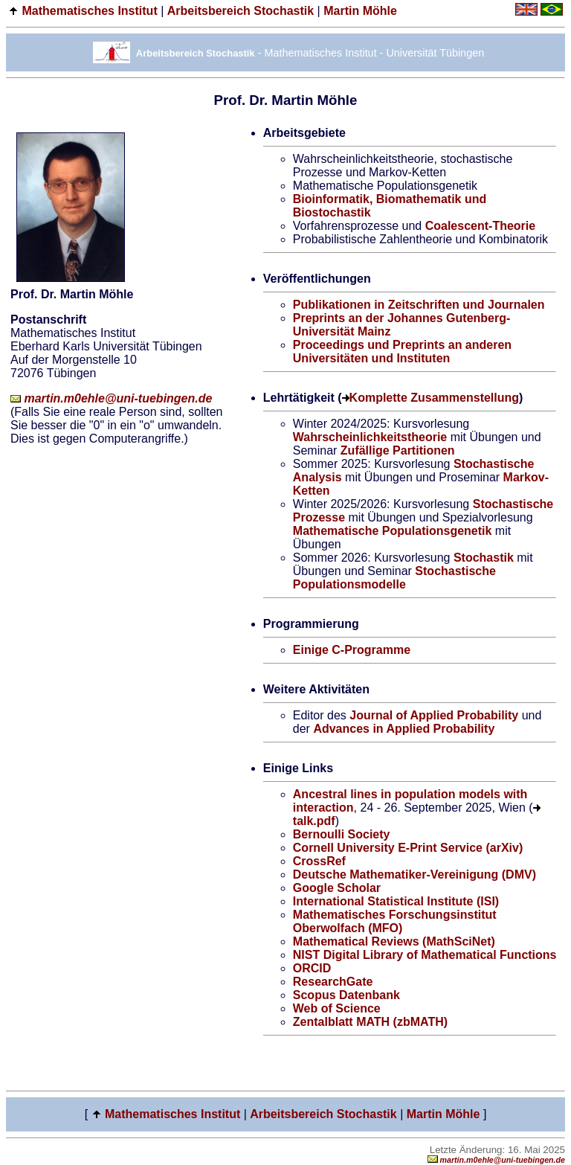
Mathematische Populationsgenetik (392, 530)
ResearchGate (333, 981)
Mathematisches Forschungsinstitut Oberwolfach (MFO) (395, 921)
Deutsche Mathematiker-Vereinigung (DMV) (414, 874)
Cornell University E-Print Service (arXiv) (408, 847)
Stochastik (484, 557)
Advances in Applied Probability (403, 728)
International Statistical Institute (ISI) (396, 901)
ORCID (312, 968)
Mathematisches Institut (89, 10)
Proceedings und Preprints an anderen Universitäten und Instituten (402, 351)
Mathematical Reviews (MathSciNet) (394, 941)
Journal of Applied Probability (433, 715)
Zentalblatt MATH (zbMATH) (370, 1021)
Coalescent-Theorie (480, 225)
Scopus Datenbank (346, 995)
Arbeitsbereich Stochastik (240, 10)
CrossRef (319, 861)
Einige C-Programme (351, 650)
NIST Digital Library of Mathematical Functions (425, 955)
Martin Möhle (360, 10)
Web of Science (337, 1008)
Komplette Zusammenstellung (434, 397)
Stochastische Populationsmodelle (394, 578)
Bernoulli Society (341, 834)
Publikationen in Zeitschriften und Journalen (419, 304)
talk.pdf (314, 821)
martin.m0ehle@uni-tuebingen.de (111, 398)
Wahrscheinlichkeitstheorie (370, 437)
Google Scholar (337, 888)
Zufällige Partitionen (398, 450)
